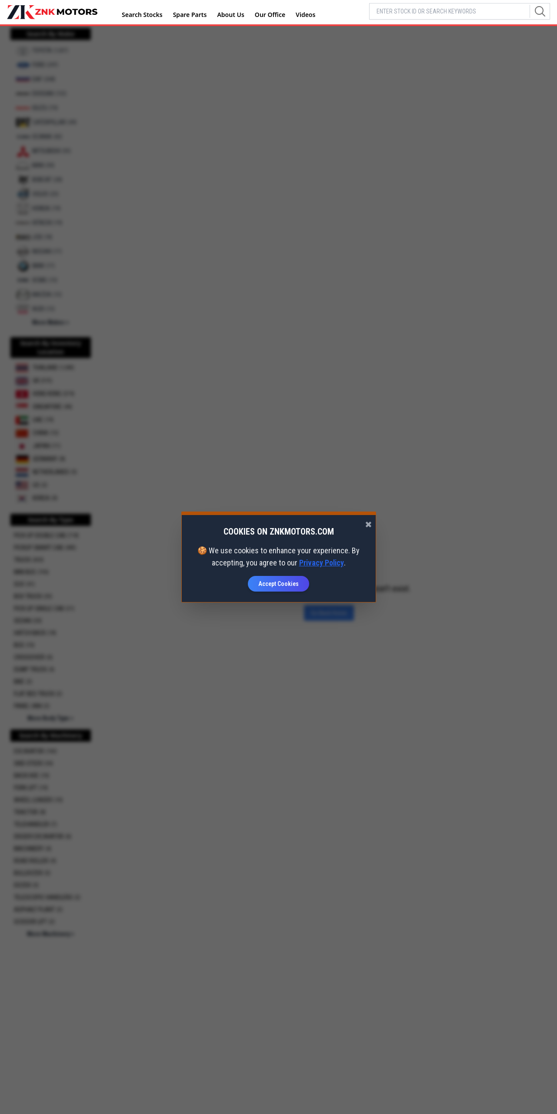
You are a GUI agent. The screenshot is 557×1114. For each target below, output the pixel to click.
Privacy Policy (321, 562)
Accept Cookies (278, 583)
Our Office (270, 14)
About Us (230, 14)
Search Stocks (142, 14)
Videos (305, 14)
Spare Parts (190, 14)
